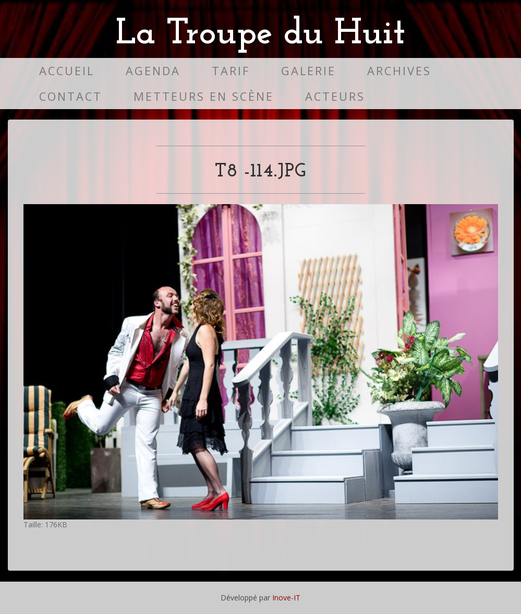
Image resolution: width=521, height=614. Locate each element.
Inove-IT (286, 598)
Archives (399, 70)
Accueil (66, 70)
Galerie (308, 70)
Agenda (153, 70)
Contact (70, 96)
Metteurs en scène (204, 96)
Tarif (231, 70)
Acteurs (335, 96)
